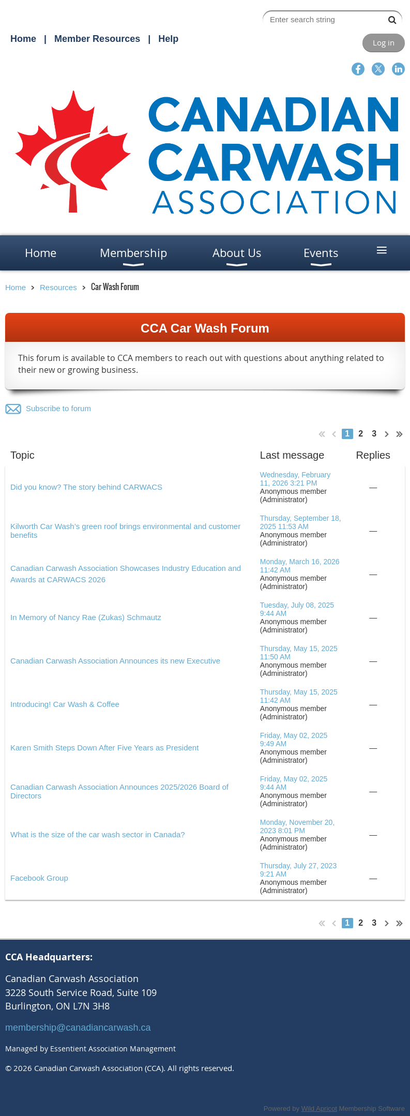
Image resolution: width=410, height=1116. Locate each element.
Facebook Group (39, 877)
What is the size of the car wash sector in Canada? (97, 834)
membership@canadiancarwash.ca (77, 1027)
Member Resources (97, 39)
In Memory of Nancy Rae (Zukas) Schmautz (85, 617)
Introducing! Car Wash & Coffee (64, 704)
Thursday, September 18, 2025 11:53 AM (300, 522)
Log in (383, 42)
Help (168, 39)
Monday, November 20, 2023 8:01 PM (297, 826)
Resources (58, 287)
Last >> (399, 434)
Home (23, 39)
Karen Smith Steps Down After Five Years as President (104, 747)
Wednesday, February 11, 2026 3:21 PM (295, 479)
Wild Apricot (319, 1108)
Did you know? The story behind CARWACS (86, 486)
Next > (387, 434)
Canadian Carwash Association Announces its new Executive (115, 660)
